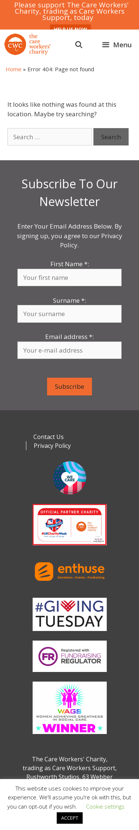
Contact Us (48, 437)
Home (13, 69)
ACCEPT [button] (69, 817)
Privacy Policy (52, 446)
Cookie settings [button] (105, 806)
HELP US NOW (70, 29)
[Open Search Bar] (78, 45)
